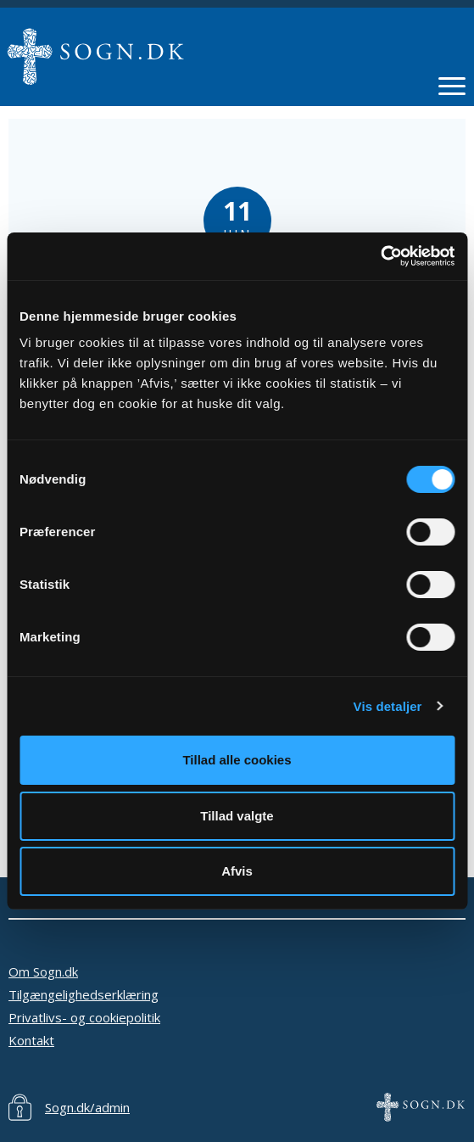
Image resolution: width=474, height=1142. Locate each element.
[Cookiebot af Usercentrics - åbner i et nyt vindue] (380, 256)
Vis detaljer (388, 706)
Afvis (237, 871)
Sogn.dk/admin (87, 1107)
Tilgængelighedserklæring (83, 994)
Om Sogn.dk (43, 971)
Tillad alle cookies (236, 760)
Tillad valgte (236, 816)
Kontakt (31, 1040)
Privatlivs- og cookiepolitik (84, 1017)
